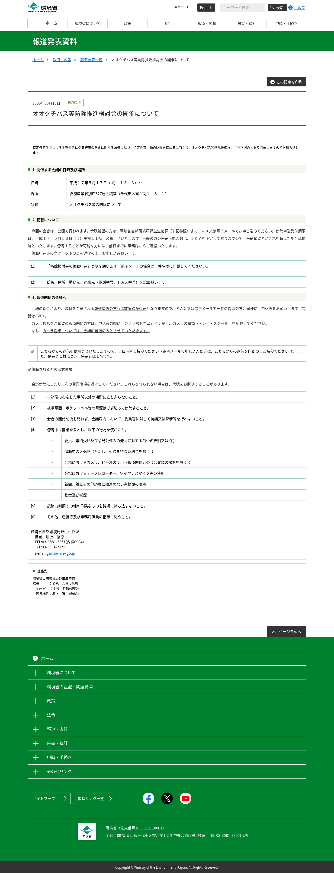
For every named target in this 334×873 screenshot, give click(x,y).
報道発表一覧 (91, 59)
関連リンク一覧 (91, 798)
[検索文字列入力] (242, 7)
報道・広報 (62, 59)
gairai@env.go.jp (61, 553)
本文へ (180, 7)
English (206, 7)
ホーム (48, 23)
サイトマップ (44, 798)
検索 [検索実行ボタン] (279, 7)
